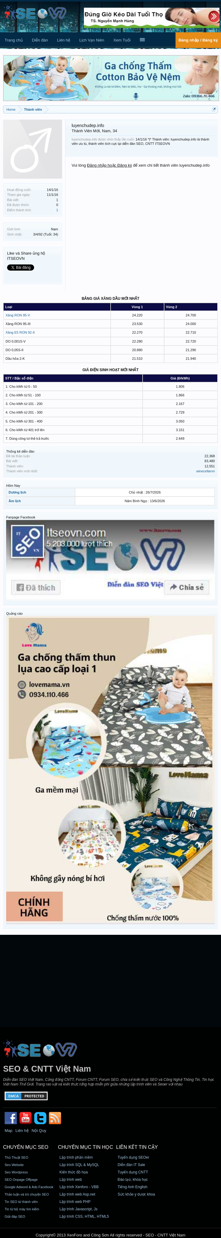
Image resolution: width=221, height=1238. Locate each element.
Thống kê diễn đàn (20, 451)
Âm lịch (15, 501)
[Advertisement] (110, 981)
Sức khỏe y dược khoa (136, 1194)
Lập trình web (70, 1179)
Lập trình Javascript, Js (78, 1209)
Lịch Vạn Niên (91, 40)
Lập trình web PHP (74, 1202)
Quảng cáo (14, 613)
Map (8, 1130)
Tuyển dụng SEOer (133, 1157)
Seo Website (14, 1165)
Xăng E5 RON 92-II (20, 332)
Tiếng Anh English (133, 1187)
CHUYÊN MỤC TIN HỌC (85, 1147)
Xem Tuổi (122, 40)
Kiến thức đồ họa (73, 1172)
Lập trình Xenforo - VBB (79, 1187)
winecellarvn (205, 471)
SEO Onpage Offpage (21, 1179)
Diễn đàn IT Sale (131, 1165)
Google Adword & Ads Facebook (29, 1187)
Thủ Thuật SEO (16, 1157)
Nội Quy (39, 1130)
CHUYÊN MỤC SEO (25, 1147)
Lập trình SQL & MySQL (79, 1165)
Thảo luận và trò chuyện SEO (27, 1194)
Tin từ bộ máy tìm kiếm (22, 1209)
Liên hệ (63, 40)
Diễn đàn (40, 40)
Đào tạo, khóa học (133, 1179)
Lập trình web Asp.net (77, 1194)
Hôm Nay (13, 485)
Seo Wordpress (16, 1172)
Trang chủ (14, 40)
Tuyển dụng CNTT (133, 1172)
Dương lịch (17, 492)
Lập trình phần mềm (76, 1157)
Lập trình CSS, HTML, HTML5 (84, 1216)
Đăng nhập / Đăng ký (198, 40)
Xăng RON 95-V (18, 315)
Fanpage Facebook (20, 517)
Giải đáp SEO (15, 1216)
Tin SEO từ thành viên (21, 1202)
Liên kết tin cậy (137, 1147)
